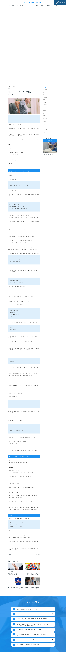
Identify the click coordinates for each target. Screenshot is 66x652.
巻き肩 (26, 571)
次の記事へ (38, 554)
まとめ (10, 163)
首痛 (43, 92)
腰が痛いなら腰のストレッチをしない (16, 150)
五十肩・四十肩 (45, 102)
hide (11, 144)
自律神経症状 (45, 97)
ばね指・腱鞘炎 (10, 571)
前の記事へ (9, 554)
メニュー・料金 (31, 5)
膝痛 (43, 113)
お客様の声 (43, 5)
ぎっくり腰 (44, 107)
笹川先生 (44, 116)
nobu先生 (44, 132)
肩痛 (43, 94)
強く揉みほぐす (12, 159)
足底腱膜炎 (44, 121)
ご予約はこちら (49, 5)
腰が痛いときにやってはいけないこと (15, 148)
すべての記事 (45, 89)
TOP (9, 5)
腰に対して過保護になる (14, 160)
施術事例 (37, 5)
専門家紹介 (55, 5)
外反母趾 (44, 124)
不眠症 (44, 99)
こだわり (13, 5)
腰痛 (9, 88)
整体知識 (44, 127)
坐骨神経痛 (44, 110)
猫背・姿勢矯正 (45, 129)
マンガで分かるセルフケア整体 (22, 5)
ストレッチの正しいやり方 (14, 154)
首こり (44, 95)
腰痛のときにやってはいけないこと (15, 157)
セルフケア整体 (45, 118)
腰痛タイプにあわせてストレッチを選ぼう (16, 152)
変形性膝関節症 (45, 115)
